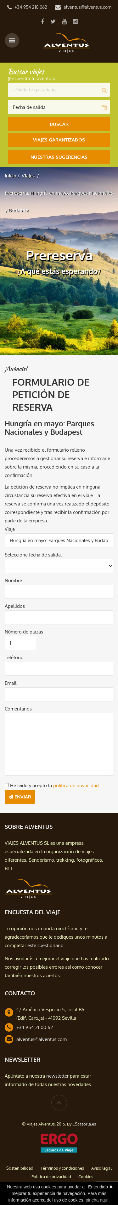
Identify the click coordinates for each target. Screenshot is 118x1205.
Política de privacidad (51, 1176)
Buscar (59, 124)
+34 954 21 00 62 (34, 1027)
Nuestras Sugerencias (59, 157)
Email (10, 683)
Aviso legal (101, 1168)
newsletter (57, 1076)
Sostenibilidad (19, 1168)
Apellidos (15, 606)
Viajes (28, 176)
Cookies (85, 1176)
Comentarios (18, 709)
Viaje (10, 529)
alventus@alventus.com (87, 7)
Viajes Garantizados (59, 140)
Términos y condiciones (62, 1168)
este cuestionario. (46, 945)
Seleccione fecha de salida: (33, 555)
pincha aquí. (98, 1199)
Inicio (10, 176)
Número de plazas (24, 632)
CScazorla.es (84, 1123)
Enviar (19, 797)
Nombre (13, 580)
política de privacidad (76, 785)
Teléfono (14, 657)
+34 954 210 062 (30, 7)
